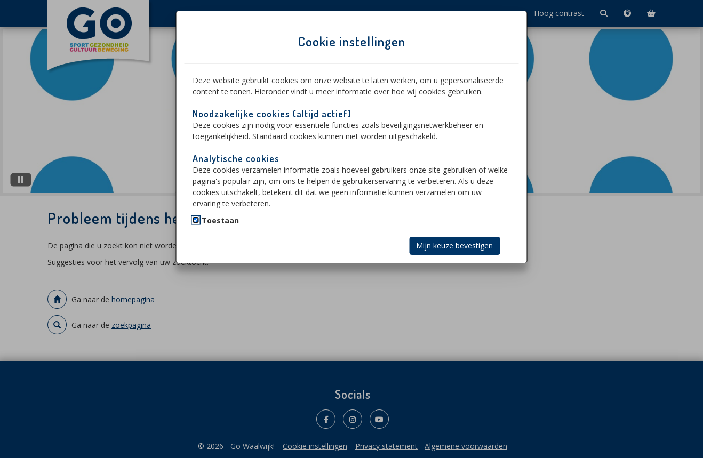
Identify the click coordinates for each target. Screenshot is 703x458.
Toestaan (220, 220)
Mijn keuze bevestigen (454, 245)
